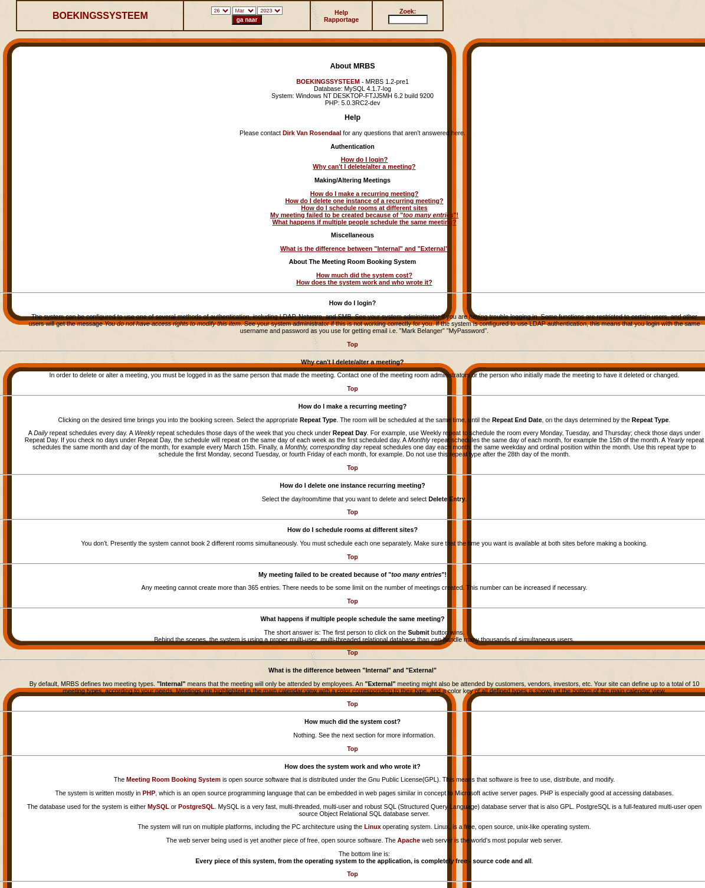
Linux (372, 826)
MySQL (158, 806)
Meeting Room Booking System (173, 779)
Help (341, 12)
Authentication (352, 146)
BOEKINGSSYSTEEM (100, 16)
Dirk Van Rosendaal (312, 132)
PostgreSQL (196, 806)
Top (352, 344)
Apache (409, 840)
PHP (148, 792)
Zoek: (407, 11)
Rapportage (341, 19)
